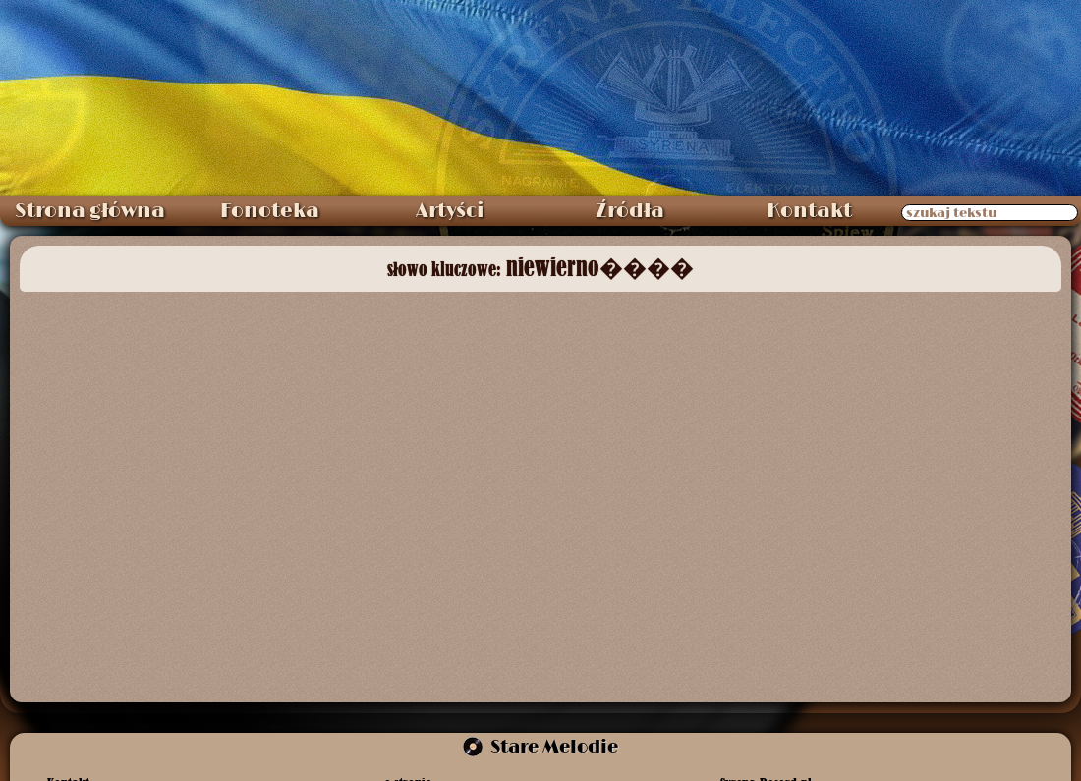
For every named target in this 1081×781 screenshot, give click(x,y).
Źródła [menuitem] (630, 211)
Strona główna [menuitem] (90, 211)
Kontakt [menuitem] (809, 211)
